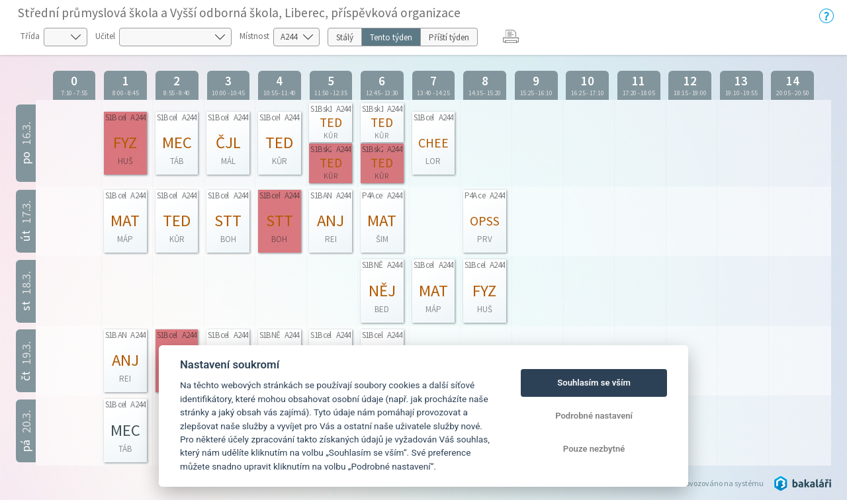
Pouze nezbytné (594, 449)
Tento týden (391, 37)
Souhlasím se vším (594, 383)
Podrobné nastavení (594, 416)
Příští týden (449, 37)
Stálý (344, 37)
